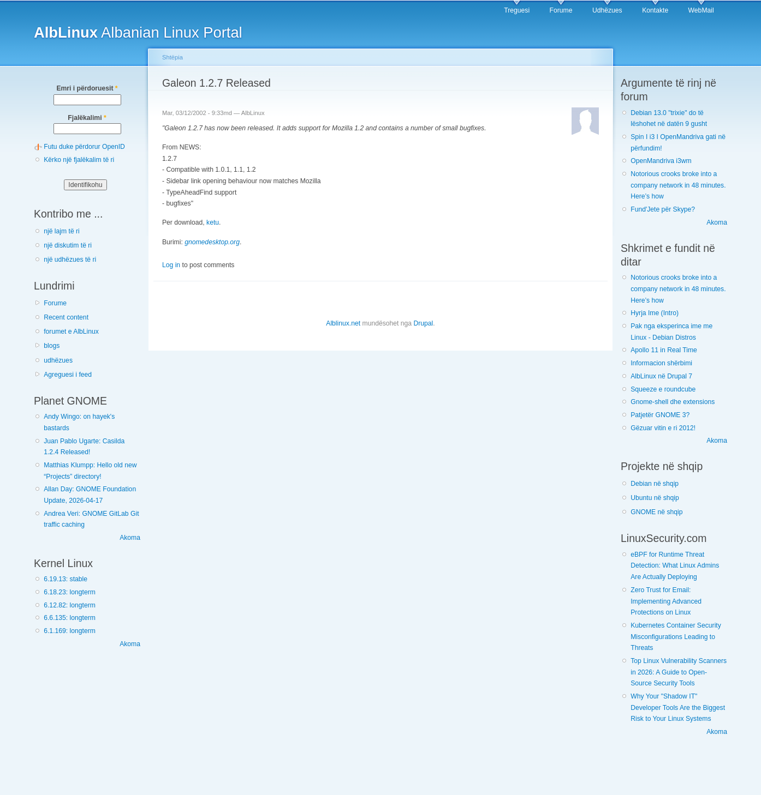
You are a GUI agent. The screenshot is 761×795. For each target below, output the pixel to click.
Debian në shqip (655, 483)
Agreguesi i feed (68, 374)
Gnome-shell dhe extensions (673, 402)
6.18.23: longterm (70, 592)
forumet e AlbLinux (71, 331)
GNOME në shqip (656, 512)
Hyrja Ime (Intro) (655, 313)
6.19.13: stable (65, 579)
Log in (171, 265)
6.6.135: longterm (70, 618)
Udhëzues (607, 10)
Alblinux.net (343, 323)
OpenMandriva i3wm (661, 161)
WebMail (701, 10)
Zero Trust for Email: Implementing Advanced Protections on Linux (666, 601)
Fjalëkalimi (87, 118)
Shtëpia (172, 57)
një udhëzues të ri (70, 259)
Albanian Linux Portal (138, 32)
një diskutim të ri (68, 245)
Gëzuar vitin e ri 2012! (663, 428)
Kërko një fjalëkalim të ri (79, 160)
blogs (52, 346)
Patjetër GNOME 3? (660, 415)
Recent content (66, 317)
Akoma (130, 537)
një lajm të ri (62, 231)
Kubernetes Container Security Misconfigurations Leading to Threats (676, 637)
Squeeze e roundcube (663, 389)
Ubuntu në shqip (655, 498)
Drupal (423, 323)
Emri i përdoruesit (86, 88)
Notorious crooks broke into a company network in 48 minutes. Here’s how (678, 185)
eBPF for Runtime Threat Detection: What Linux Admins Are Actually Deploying (675, 566)
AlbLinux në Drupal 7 (661, 376)
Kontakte (655, 10)
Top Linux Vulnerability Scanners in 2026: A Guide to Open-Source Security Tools (679, 672)
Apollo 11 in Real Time (664, 350)
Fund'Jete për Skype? (663, 209)
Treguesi (517, 10)
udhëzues (58, 360)
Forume (561, 10)
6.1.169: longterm (70, 631)
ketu (212, 222)
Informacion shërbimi (661, 363)
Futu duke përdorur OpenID (84, 146)
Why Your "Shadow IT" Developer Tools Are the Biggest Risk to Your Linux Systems (678, 707)
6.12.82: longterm (70, 605)
